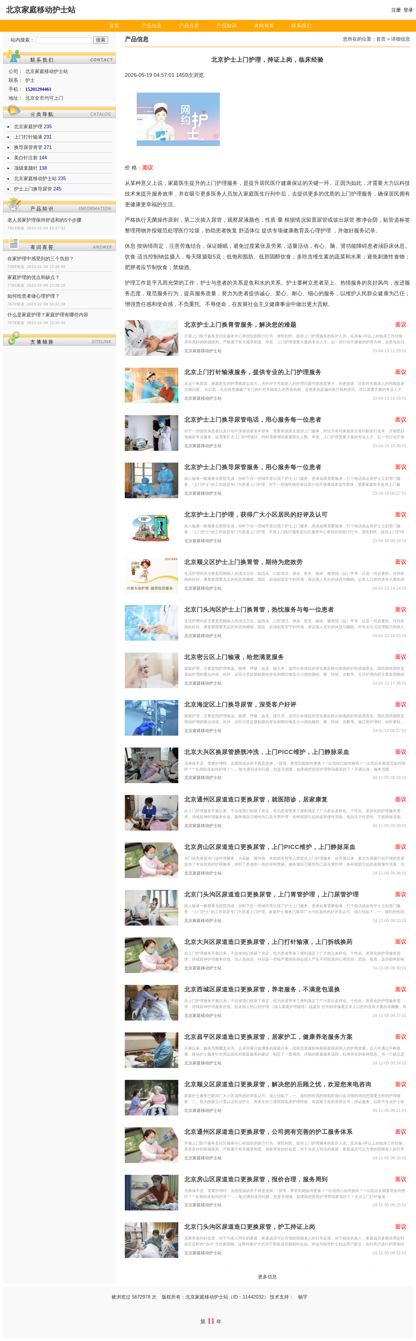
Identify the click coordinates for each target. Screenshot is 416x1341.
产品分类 (189, 25)
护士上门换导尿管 (33, 188)
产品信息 (152, 25)
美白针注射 (26, 157)
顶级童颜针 (26, 168)
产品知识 (227, 25)
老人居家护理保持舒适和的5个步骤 (44, 220)
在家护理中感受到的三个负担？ (40, 258)
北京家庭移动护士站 (35, 178)
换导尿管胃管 (28, 147)
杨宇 (303, 1296)
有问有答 (264, 25)
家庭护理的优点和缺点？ (33, 277)
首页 (114, 25)
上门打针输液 (28, 136)
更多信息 (267, 1276)
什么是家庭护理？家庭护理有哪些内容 (47, 314)
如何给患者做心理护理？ (33, 296)
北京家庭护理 (28, 126)
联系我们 (301, 25)
